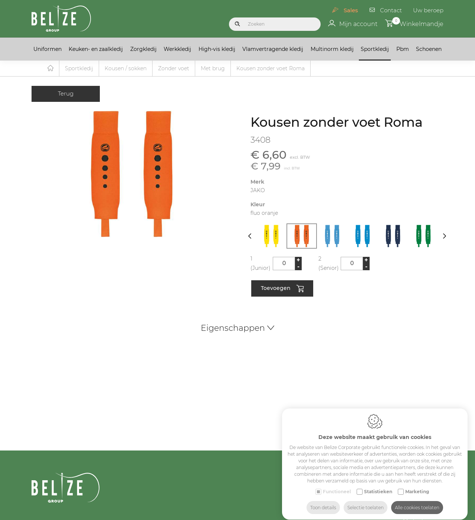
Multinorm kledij (332, 49)
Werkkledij (177, 49)
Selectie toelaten (365, 500)
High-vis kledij (217, 49)
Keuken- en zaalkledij (96, 49)
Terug (65, 93)
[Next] (444, 236)
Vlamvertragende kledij (272, 49)
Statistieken (378, 484)
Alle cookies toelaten (417, 500)
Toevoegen (282, 289)
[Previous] (249, 236)
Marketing (417, 484)
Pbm (402, 49)
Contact (391, 10)
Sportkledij (375, 49)
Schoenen (429, 49)
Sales (351, 10)
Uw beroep (428, 10)
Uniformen (47, 49)
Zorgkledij (143, 49)
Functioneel (337, 484)
